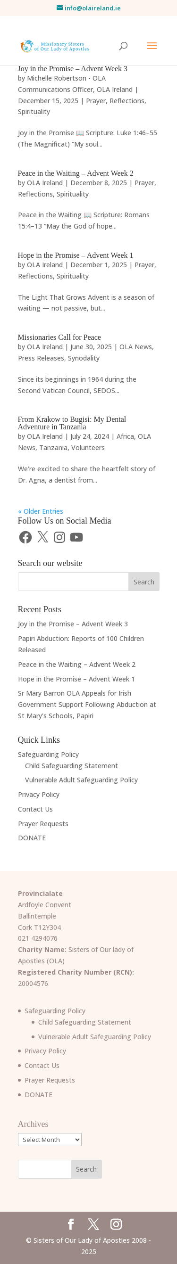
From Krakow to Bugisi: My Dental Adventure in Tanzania (72, 423)
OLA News (135, 346)
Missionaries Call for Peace (59, 337)
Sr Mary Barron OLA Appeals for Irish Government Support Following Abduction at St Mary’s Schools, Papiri (87, 704)
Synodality (84, 357)
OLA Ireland (115, 89)
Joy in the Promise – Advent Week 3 (73, 69)
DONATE (32, 837)
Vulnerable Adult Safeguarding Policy (81, 779)
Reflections (127, 100)
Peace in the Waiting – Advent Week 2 (76, 173)
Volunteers (88, 447)
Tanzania (53, 447)
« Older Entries (40, 511)
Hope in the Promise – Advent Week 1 (76, 255)
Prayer (96, 100)
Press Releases (41, 357)
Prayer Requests (43, 823)
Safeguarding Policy (48, 754)
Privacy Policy (38, 794)
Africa (125, 436)
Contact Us (35, 808)
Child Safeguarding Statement (71, 765)
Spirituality (34, 111)
